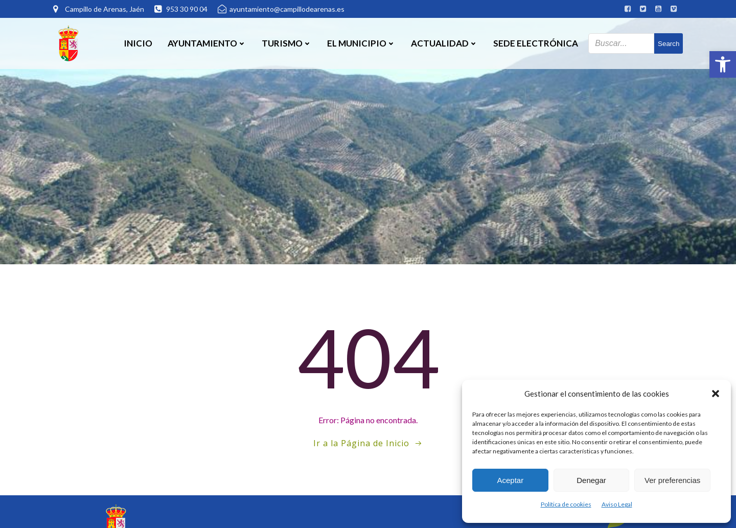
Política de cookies (566, 504)
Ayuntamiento (207, 43)
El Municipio (361, 43)
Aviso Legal (617, 504)
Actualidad (444, 43)
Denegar (591, 480)
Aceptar (510, 480)
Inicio (138, 43)
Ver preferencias (672, 480)
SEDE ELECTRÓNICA (535, 43)
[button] (722, 64)
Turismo (287, 43)
